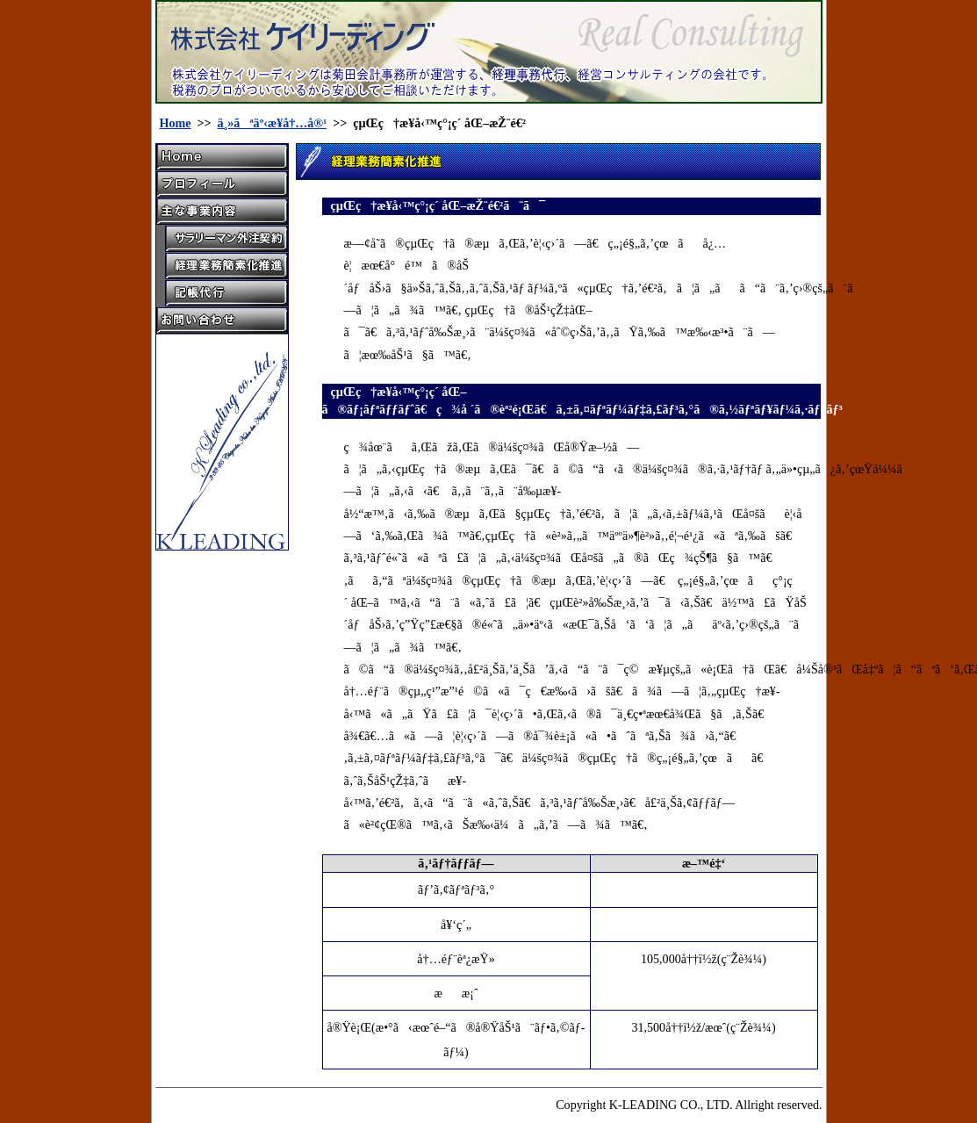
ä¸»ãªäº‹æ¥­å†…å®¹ (272, 123)
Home (175, 123)
